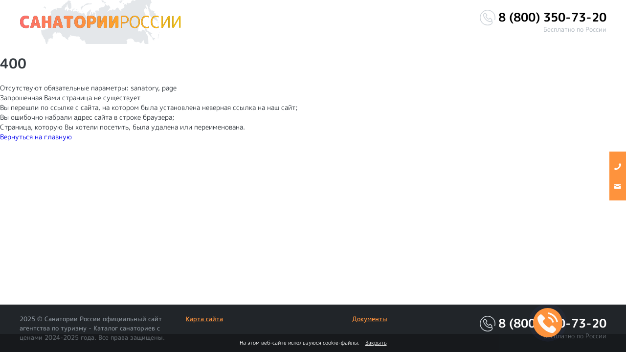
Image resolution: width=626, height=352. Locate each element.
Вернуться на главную (36, 136)
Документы (369, 318)
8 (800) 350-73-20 (552, 17)
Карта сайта (204, 318)
